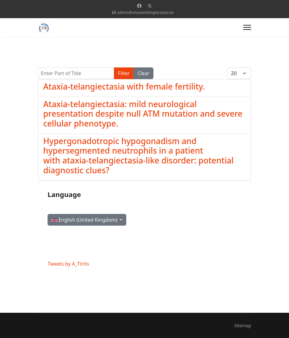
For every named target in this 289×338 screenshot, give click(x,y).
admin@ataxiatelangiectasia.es (145, 12)
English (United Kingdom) (85, 219)
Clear (143, 73)
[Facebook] (139, 6)
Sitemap (242, 325)
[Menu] (247, 27)
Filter (124, 73)
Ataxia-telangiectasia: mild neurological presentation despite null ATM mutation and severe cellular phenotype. (142, 114)
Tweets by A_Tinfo (68, 263)
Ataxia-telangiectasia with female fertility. (124, 86)
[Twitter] (150, 6)
